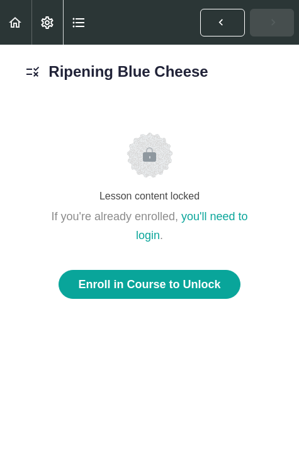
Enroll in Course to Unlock (149, 284)
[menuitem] (47, 22)
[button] (15, 22)
